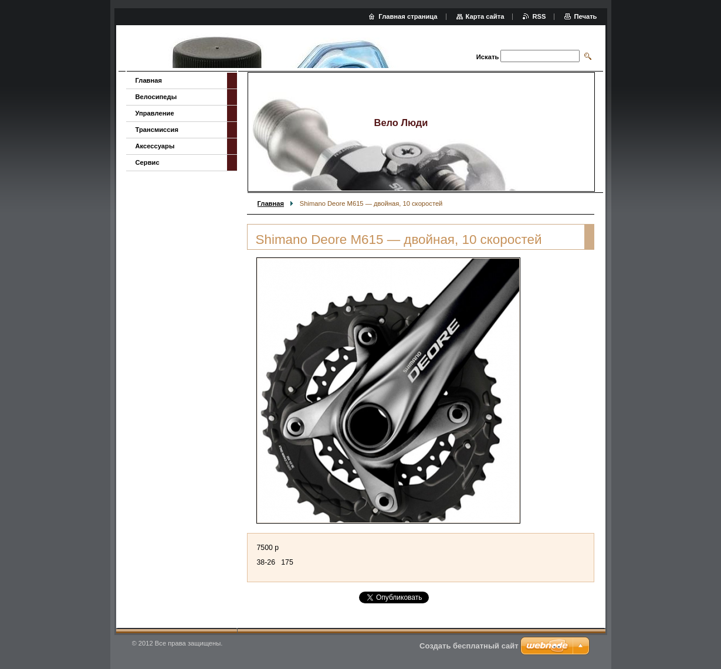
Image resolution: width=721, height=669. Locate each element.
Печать (585, 16)
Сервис (148, 162)
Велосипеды (156, 96)
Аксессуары (155, 146)
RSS (539, 16)
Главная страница (407, 16)
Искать (487, 56)
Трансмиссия (157, 129)
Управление (155, 113)
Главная (271, 203)
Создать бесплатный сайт (469, 645)
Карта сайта (485, 16)
